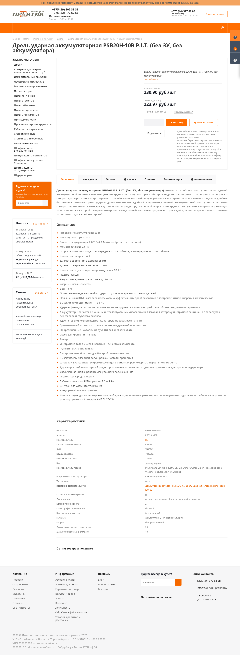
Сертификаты (21, 607)
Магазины (18, 593)
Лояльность (62, 607)
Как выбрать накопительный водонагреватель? (26, 302)
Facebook (152, 605)
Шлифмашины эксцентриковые (24, 169)
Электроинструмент (25, 59)
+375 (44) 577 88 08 (183, 11)
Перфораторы (23, 91)
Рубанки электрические (29, 129)
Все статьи (41, 292)
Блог (101, 579)
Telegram (169, 605)
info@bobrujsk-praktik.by (212, 587)
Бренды (103, 589)
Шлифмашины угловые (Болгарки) (29, 161)
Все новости (40, 223)
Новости (17, 579)
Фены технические (26, 143)
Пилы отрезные (24, 100)
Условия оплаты (65, 579)
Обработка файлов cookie (71, 612)
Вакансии (18, 589)
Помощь (104, 574)
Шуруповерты (23, 175)
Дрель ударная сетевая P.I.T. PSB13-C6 (165, 485)
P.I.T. (147, 439)
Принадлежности (25, 119)
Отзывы (17, 603)
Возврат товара (65, 593)
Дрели (18, 64)
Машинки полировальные (30, 86)
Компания (19, 574)
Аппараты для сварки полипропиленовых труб (29, 71)
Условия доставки (66, 584)
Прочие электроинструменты (33, 124)
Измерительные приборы (30, 76)
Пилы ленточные (25, 95)
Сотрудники (20, 584)
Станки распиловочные (28, 138)
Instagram (161, 605)
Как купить (62, 603)
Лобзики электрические (29, 81)
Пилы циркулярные (26, 114)
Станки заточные (24, 133)
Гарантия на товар (67, 589)
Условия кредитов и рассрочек (67, 618)
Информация (64, 574)
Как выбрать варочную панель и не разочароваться (29, 320)
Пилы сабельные (24, 105)
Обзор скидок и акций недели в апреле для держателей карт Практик (31, 259)
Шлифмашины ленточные (30, 155)
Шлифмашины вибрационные (24, 149)
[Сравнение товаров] (235, 58)
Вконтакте (144, 605)
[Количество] (154, 122)
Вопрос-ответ (106, 584)
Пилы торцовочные (26, 110)
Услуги (59, 598)
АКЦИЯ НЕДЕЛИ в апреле (30, 277)
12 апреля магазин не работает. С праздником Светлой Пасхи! (30, 237)
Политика (18, 598)
